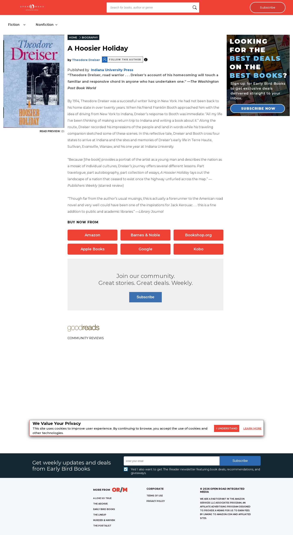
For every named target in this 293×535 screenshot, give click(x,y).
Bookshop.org (198, 235)
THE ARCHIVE (100, 503)
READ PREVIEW (52, 131)
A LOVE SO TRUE (102, 498)
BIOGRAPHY (90, 37)
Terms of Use (154, 495)
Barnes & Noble (145, 235)
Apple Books (93, 249)
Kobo (198, 249)
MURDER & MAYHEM (104, 520)
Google (145, 249)
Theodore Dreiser (86, 60)
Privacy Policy (155, 501)
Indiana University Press (112, 70)
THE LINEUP (99, 514)
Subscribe (267, 7)
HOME (73, 37)
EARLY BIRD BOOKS (104, 509)
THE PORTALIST (102, 525)
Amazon (92, 235)
